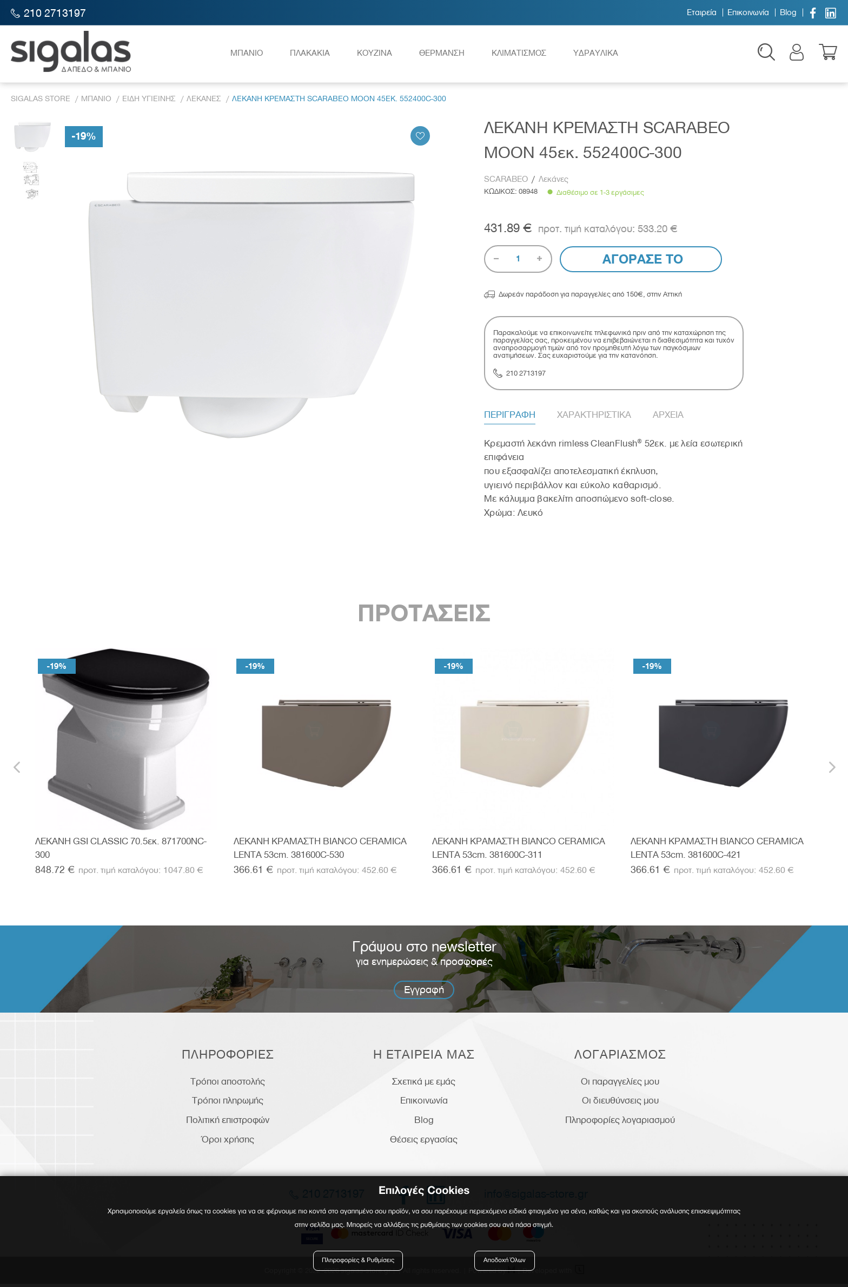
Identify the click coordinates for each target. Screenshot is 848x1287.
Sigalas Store (40, 102)
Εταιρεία (702, 12)
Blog (788, 12)
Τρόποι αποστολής (227, 1084)
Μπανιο (96, 102)
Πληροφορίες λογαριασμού (620, 1123)
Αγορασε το (641, 263)
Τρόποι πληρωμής (227, 1104)
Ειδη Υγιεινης (149, 102)
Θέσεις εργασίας (424, 1142)
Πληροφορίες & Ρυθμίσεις (359, 1261)
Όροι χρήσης (228, 1142)
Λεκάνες (553, 182)
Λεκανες (204, 102)
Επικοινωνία (748, 12)
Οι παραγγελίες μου (620, 1084)
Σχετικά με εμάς (423, 1084)
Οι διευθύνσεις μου (620, 1104)
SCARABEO (507, 182)
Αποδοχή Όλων (504, 1261)
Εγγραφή (424, 993)
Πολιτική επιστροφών (227, 1123)
